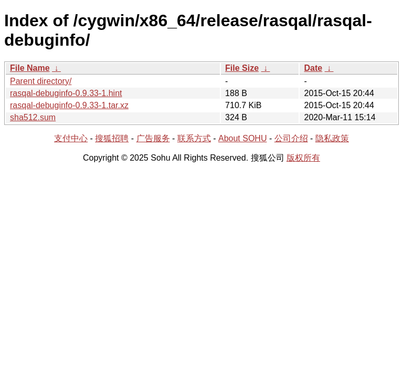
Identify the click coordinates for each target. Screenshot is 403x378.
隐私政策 (332, 138)
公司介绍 (291, 138)
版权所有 (303, 157)
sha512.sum (33, 117)
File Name (30, 68)
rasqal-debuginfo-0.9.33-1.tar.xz (69, 105)
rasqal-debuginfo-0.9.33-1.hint (66, 93)
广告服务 (153, 138)
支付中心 (71, 138)
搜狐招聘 (112, 138)
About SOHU (242, 138)
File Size (242, 68)
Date (313, 68)
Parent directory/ (40, 81)
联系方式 (194, 138)
